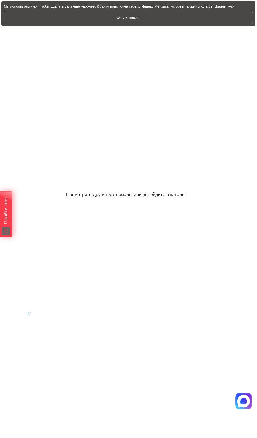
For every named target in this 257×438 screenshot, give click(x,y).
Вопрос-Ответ (204, 258)
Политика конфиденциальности (146, 391)
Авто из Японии (139, 258)
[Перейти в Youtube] (16, 313)
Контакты (200, 286)
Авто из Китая (137, 272)
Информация (204, 244)
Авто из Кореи (137, 244)
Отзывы (198, 272)
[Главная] (20, 244)
